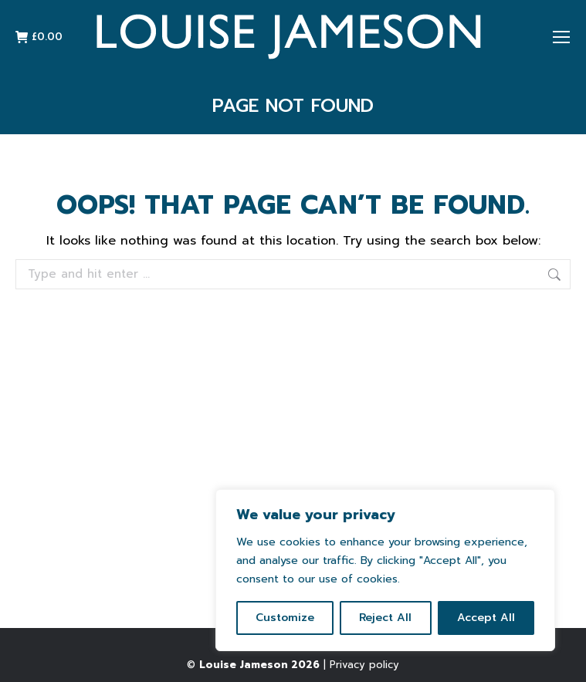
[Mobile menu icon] (561, 37)
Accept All (486, 617)
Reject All (385, 617)
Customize (285, 617)
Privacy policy (364, 664)
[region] (385, 570)
